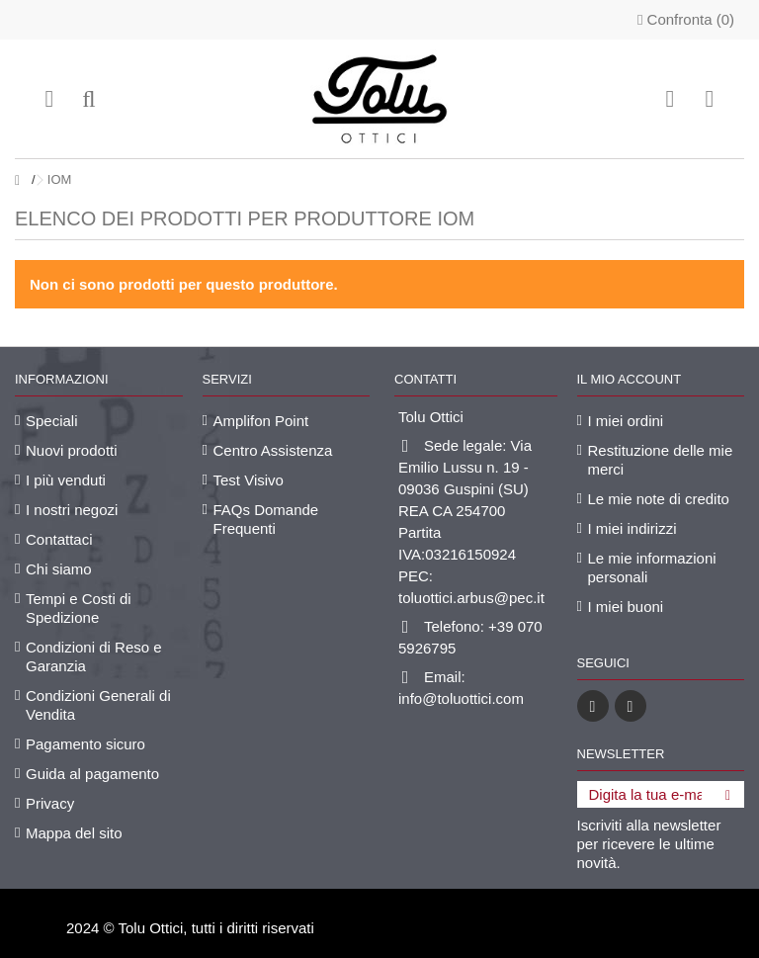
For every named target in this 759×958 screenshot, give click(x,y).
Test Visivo (248, 480)
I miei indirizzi (632, 528)
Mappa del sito (74, 833)
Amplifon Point (261, 420)
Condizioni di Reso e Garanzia (94, 656)
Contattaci (59, 539)
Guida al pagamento (92, 773)
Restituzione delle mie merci (660, 460)
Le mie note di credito (658, 498)
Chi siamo (59, 569)
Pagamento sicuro (85, 744)
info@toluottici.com (461, 698)
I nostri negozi (72, 509)
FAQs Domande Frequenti (266, 519)
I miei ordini (626, 420)
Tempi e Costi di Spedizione (78, 608)
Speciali (52, 420)
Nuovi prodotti (72, 450)
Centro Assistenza (273, 450)
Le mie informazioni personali (652, 567)
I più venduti (66, 480)
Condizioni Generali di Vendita (98, 705)
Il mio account (629, 379)
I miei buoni (626, 606)
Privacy (50, 803)
